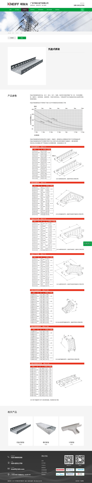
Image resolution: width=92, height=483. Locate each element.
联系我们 (57, 9)
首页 (10, 9)
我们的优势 (49, 9)
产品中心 (25, 9)
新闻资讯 (32, 9)
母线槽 (11, 37)
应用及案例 (40, 9)
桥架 (21, 33)
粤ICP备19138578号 (38, 481)
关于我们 (17, 9)
